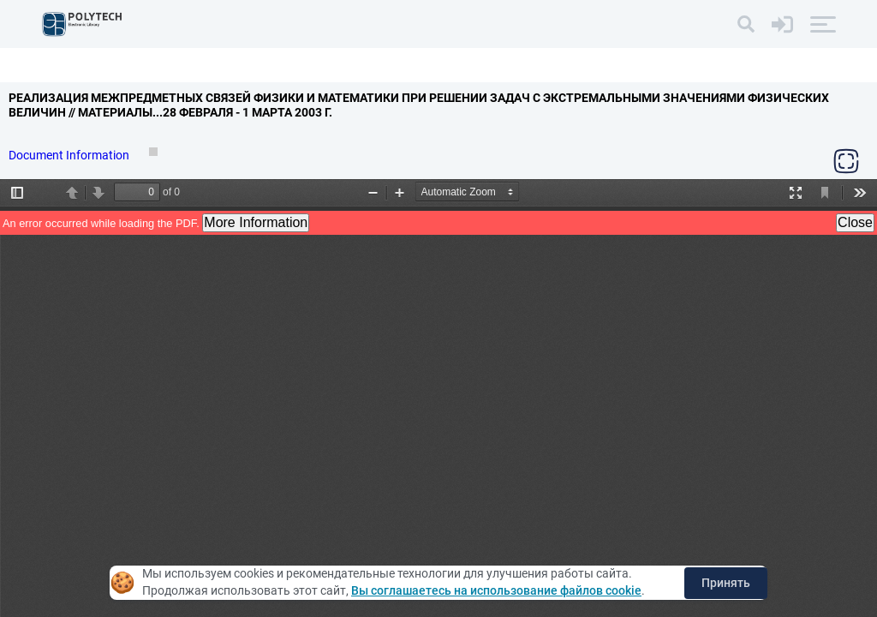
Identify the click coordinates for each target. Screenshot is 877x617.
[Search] (746, 24)
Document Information (70, 155)
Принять (725, 583)
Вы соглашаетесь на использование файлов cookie (496, 590)
